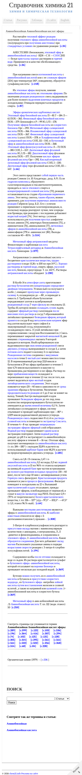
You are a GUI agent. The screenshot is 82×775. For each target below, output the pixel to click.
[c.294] (58, 633)
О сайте (51, 20)
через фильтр (39, 304)
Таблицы (37, 20)
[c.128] (55, 636)
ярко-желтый (36, 380)
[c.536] (57, 630)
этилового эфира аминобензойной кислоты (43, 39)
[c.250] (15, 607)
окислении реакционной (43, 345)
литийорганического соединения (26, 383)
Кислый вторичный (51, 159)
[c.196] (11, 633)
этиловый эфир (53, 52)
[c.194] (35, 550)
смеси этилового (31, 188)
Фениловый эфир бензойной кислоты (43, 118)
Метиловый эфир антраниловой (30, 241)
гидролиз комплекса (19, 181)
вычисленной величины (38, 405)
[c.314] (23, 639)
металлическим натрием (47, 320)
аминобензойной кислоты (22, 55)
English (65, 20)
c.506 (45, 659)
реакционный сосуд (18, 304)
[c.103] (46, 630)
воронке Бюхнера (43, 566)
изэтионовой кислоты (50, 74)
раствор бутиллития (19, 285)
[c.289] (11, 630)
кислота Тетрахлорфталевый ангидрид (28, 246)
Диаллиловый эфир (43, 153)
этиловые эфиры (26, 90)
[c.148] (35, 84)
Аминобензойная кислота (25, 604)
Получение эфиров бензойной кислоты (29, 125)
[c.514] (36, 235)
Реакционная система (19, 355)
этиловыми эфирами (51, 93)
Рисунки (22, 20)
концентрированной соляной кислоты (28, 191)
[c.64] (39, 503)
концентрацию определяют (49, 285)
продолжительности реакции (24, 393)
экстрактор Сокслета (54, 421)
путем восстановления (30, 585)
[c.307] (46, 633)
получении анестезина (41, 43)
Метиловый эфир (22, 601)
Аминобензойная (17, 723)
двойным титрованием (20, 288)
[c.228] (44, 646)
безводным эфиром (45, 317)
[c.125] (33, 636)
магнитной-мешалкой (48, 336)
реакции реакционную (32, 96)
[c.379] (34, 251)
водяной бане (29, 468)
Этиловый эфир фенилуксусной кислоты (30, 147)
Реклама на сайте (29, 773)
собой (45, 175)
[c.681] (59, 452)
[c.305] (11, 639)
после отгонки (43, 557)
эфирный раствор (28, 311)
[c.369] (60, 569)
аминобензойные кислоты (22, 93)
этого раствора (26, 314)
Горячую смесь (16, 478)
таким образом (46, 197)
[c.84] (33, 646)
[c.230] (49, 273)
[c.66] (16, 169)
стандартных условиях (20, 46)
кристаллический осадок (21, 487)
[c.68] (22, 646)
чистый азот (34, 358)
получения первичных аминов (41, 200)
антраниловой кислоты (20, 273)
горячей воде (30, 266)
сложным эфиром (56, 77)
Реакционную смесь (19, 418)
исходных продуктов (46, 471)
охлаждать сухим (46, 307)
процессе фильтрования (40, 481)
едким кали (50, 430)
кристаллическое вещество (36, 260)
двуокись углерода (18, 348)
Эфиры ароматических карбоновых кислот (36, 112)
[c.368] (58, 643)
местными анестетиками (38, 509)
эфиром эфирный (30, 427)
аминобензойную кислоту (52, 443)
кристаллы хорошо (28, 58)
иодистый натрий (17, 216)
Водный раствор (17, 430)
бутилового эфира (20, 563)
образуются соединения (21, 541)
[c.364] (23, 633)
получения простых (40, 219)
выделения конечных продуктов (46, 99)
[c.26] (22, 65)
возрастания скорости (20, 547)
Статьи (8, 20)
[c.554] (11, 646)
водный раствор (50, 434)
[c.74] (11, 636)
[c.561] (46, 639)
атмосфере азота (36, 282)
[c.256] (46, 643)
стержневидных (27, 339)
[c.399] (23, 630)
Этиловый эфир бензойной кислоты (27, 115)
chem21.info (15, 773)
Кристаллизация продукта (52, 478)
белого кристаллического (50, 497)
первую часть (56, 175)
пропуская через (36, 292)
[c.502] (23, 643)
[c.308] (52, 519)
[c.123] (34, 630)
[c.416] (35, 633)
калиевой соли (54, 588)
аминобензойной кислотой (22, 77)
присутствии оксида (19, 528)
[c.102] (22, 636)
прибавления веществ (25, 374)
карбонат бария (34, 449)
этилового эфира (17, 538)
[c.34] (63, 46)
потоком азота (15, 352)
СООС (57, 55)
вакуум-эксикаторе (27, 493)
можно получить (31, 575)
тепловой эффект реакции (41, 36)
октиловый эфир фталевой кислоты (27, 162)
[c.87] (20, 106)
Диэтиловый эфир (18, 166)
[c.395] (34, 639)
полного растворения (22, 471)
